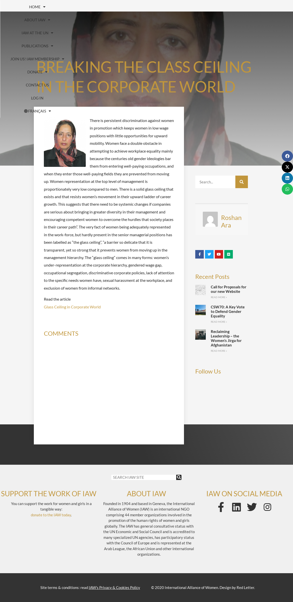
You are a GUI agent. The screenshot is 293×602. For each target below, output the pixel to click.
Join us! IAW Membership (240, 7)
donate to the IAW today (51, 515)
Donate (84, 20)
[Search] (241, 182)
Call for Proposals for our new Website (228, 289)
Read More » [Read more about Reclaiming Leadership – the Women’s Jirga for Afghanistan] (219, 350)
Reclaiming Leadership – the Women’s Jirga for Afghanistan (226, 338)
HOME (34, 7)
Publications (177, 7)
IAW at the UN (125, 7)
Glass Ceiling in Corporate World (72, 306)
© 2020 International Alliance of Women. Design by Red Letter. (203, 587)
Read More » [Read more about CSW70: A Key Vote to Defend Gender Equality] (219, 321)
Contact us (126, 20)
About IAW (75, 7)
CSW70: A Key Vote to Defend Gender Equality (228, 311)
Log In (164, 20)
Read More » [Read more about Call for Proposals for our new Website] (219, 297)
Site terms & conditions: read (90, 587)
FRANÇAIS (205, 20)
